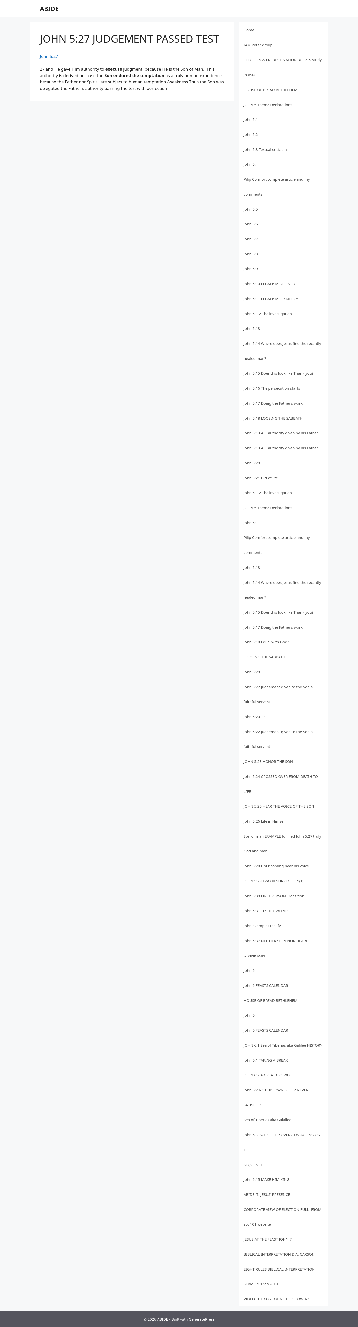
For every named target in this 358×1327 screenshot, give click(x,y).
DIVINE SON (254, 955)
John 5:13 (252, 328)
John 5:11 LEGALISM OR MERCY (271, 298)
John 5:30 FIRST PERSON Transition (274, 895)
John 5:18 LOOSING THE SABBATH (273, 418)
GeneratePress (201, 1319)
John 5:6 (251, 223)
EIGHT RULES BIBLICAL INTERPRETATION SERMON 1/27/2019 (279, 1276)
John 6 (249, 970)
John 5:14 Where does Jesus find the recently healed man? (282, 351)
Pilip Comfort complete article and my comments (277, 187)
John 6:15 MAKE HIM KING (266, 1179)
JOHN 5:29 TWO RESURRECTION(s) (273, 880)
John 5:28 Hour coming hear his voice (276, 865)
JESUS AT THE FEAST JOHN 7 (268, 1239)
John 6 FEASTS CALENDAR (266, 985)
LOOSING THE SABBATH (264, 656)
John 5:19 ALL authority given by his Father (281, 432)
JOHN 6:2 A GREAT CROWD (267, 1074)
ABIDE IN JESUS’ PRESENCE (267, 1194)
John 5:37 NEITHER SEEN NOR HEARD (276, 940)
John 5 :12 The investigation (268, 313)
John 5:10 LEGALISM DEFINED (269, 283)
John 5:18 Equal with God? (266, 641)
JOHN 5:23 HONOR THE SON (268, 761)
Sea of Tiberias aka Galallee (267, 1119)
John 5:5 (251, 209)
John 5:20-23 (254, 716)
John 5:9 (251, 268)
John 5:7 (251, 238)
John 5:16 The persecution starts (272, 388)
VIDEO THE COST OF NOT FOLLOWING (277, 1298)
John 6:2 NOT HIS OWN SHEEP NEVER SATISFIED (276, 1097)
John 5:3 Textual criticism (265, 149)
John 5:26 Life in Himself (265, 821)
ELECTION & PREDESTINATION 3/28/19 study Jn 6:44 (283, 67)
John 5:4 (251, 164)
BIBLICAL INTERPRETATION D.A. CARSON (279, 1254)
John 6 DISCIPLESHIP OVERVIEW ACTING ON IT (282, 1142)
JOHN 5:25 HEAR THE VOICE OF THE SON (279, 806)
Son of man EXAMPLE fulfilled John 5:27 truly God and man (282, 843)
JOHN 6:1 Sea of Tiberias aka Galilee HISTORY (283, 1045)
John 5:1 (251, 119)
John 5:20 (252, 462)
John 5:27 (49, 56)
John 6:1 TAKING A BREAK (266, 1060)
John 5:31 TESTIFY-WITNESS (267, 910)
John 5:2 (251, 134)
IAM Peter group (258, 44)
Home (249, 29)
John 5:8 (251, 253)
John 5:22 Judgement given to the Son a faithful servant (278, 694)
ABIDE (49, 8)
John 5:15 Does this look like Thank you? (278, 373)
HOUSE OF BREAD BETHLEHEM (270, 89)
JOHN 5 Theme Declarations (268, 104)
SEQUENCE (253, 1164)
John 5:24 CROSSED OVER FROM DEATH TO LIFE (281, 784)
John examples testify (262, 925)
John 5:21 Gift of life (261, 477)
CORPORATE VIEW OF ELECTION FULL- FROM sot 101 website (282, 1217)
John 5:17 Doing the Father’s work (273, 403)
